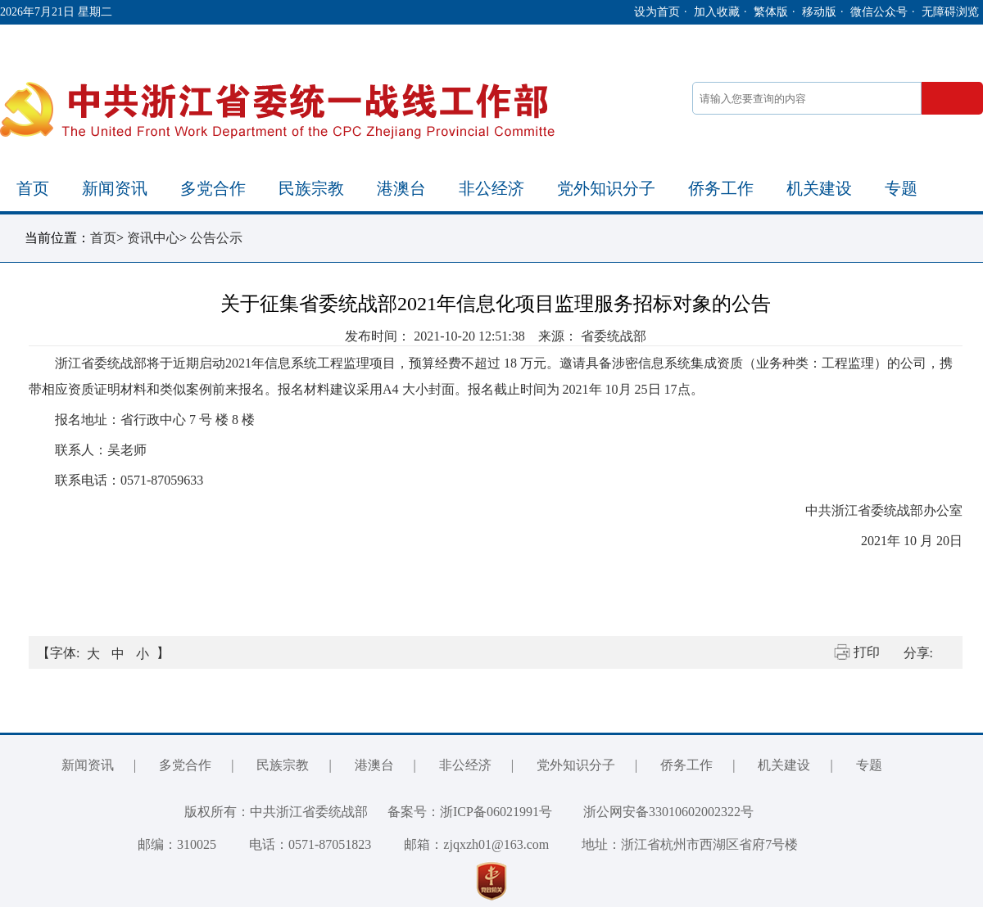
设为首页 (657, 12)
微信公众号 (879, 12)
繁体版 (771, 12)
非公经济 (491, 188)
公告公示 (216, 238)
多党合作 (213, 188)
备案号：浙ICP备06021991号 (469, 812)
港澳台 (401, 188)
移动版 (819, 12)
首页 (32, 188)
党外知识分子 (606, 188)
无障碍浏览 (950, 12)
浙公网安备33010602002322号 (656, 812)
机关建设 (819, 188)
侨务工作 (721, 188)
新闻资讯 (114, 188)
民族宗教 (311, 188)
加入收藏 (717, 12)
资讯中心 (153, 238)
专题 (901, 188)
